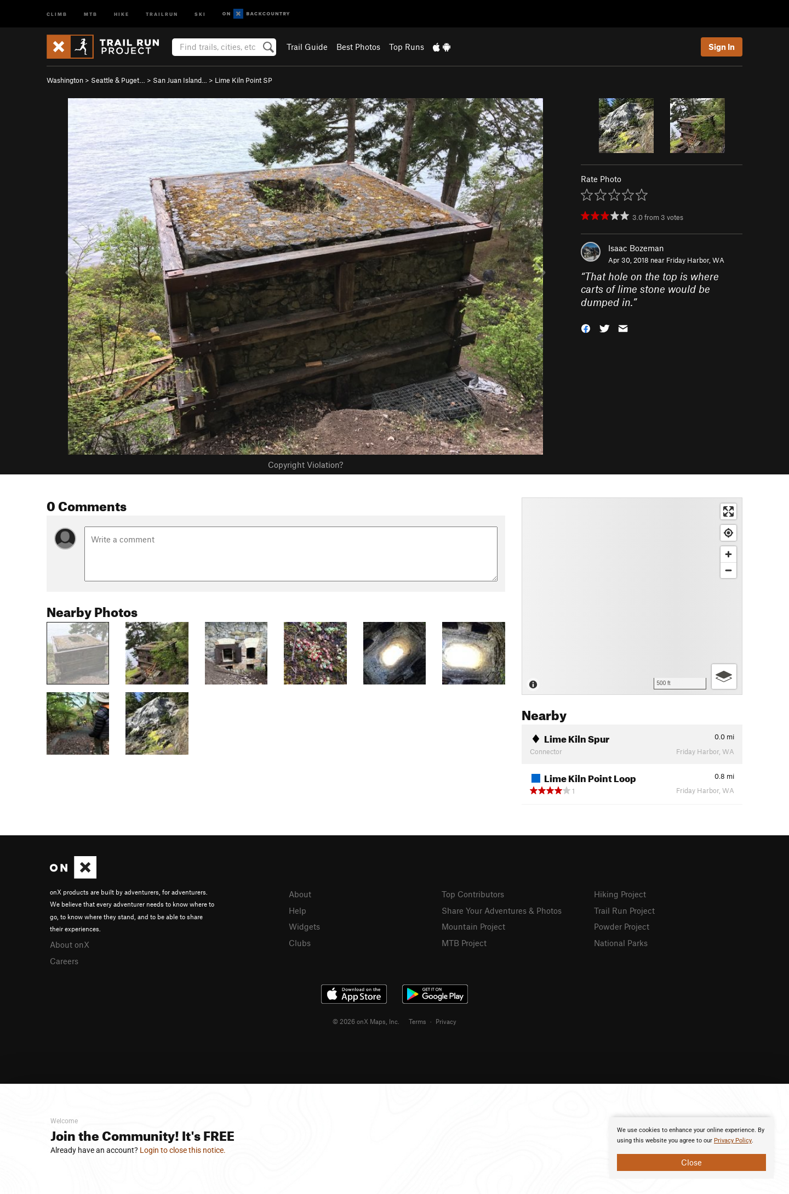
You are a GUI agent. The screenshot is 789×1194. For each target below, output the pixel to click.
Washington (65, 80)
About (300, 894)
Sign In (721, 47)
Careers (64, 961)
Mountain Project (473, 926)
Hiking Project (620, 894)
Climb (57, 13)
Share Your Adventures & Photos (502, 910)
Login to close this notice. (183, 1150)
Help (297, 910)
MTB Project (464, 943)
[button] (586, 327)
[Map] (632, 596)
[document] (691, 1148)
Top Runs (406, 47)
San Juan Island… (180, 80)
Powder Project (621, 926)
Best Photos (358, 47)
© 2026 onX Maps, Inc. (366, 1021)
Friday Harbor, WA (695, 260)
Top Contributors (473, 894)
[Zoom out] (728, 570)
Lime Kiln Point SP (243, 80)
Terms (417, 1021)
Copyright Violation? (305, 464)
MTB (91, 13)
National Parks (621, 943)
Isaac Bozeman (636, 248)
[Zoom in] (728, 554)
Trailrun (162, 13)
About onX (69, 944)
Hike (121, 13)
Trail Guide (307, 47)
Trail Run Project (624, 910)
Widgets (304, 926)
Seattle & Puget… (118, 80)
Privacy (446, 1021)
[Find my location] (728, 533)
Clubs (300, 943)
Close (691, 1162)
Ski (200, 13)
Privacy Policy (733, 1140)
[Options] (724, 676)
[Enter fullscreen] (728, 511)
